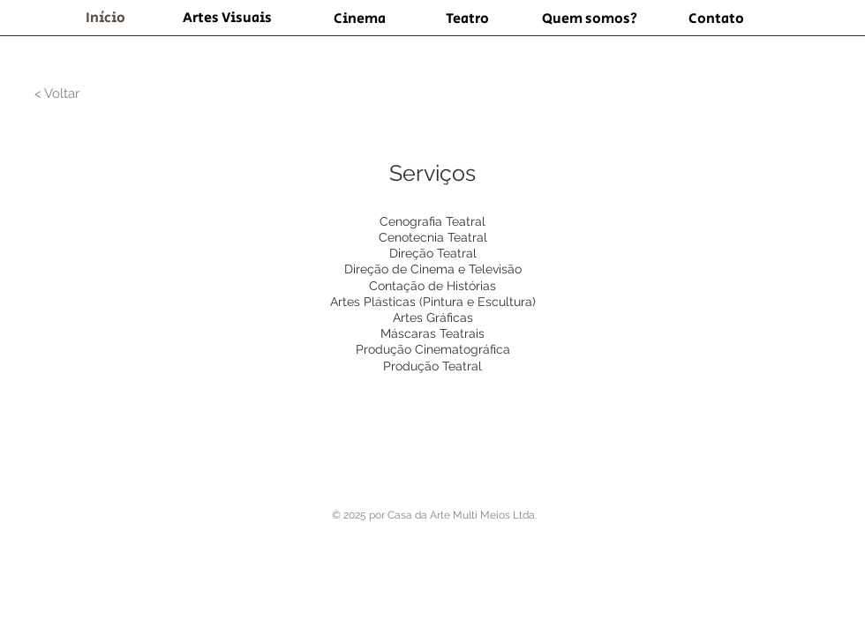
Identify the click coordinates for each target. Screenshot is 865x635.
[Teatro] (467, 19)
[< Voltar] (56, 93)
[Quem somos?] (589, 19)
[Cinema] (359, 19)
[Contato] (716, 19)
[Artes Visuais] (227, 18)
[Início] (105, 18)
